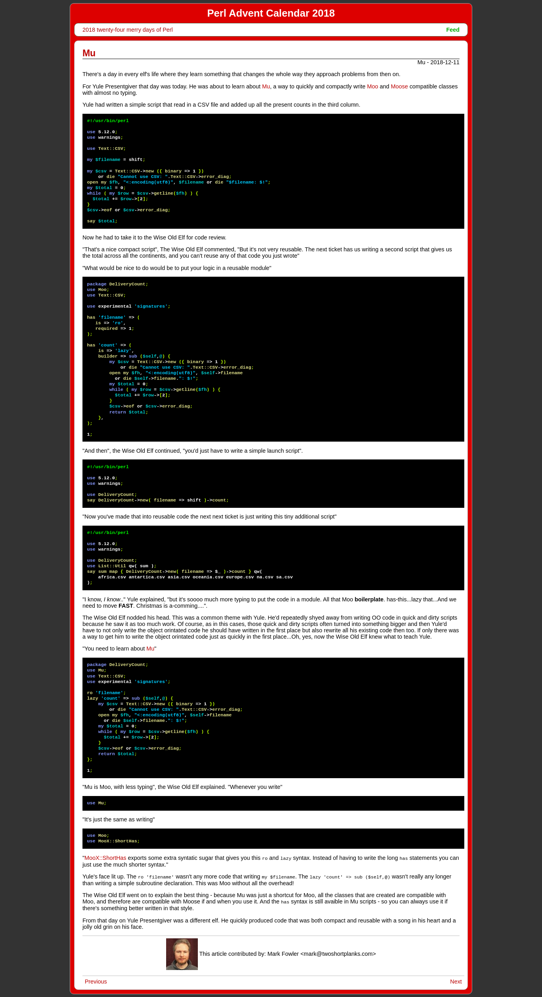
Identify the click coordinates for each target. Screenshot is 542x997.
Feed (453, 30)
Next (456, 980)
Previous (96, 980)
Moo (372, 86)
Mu (266, 86)
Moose (399, 86)
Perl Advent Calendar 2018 (271, 13)
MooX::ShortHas (105, 858)
